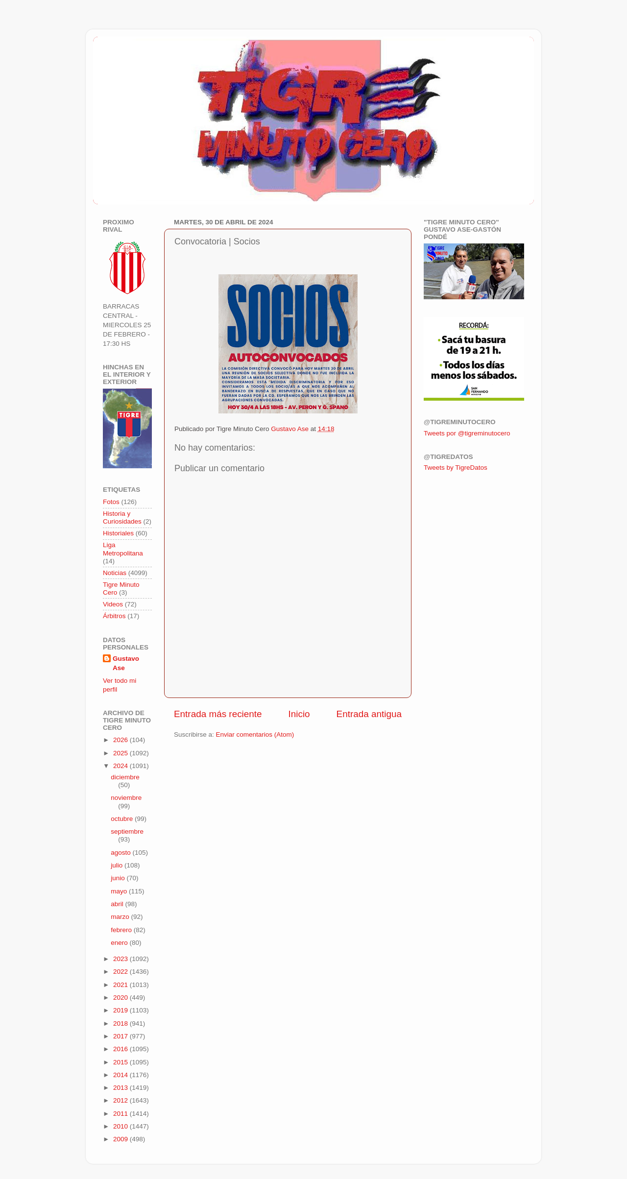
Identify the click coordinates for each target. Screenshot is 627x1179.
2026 (121, 740)
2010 (121, 1126)
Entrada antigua (369, 714)
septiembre (127, 831)
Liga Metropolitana (123, 548)
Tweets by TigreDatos (455, 467)
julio (117, 865)
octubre (123, 818)
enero (120, 942)
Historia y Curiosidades (122, 517)
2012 (121, 1100)
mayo (120, 891)
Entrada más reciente (218, 714)
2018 (121, 1023)
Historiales (118, 533)
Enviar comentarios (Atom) (255, 734)
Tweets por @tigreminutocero (467, 433)
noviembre (126, 797)
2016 (121, 1049)
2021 (121, 984)
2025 (121, 753)
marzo (121, 916)
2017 (121, 1036)
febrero (122, 930)
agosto (121, 852)
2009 (121, 1139)
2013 (121, 1087)
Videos (113, 604)
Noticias (114, 573)
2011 (121, 1113)
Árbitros (114, 616)
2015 (121, 1062)
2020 (121, 997)
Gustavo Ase (126, 663)
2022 (121, 971)
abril (118, 904)
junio (118, 878)
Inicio (299, 714)
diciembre (125, 777)
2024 (121, 766)
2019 (121, 1010)
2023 (121, 958)
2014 (121, 1075)
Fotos (111, 501)
